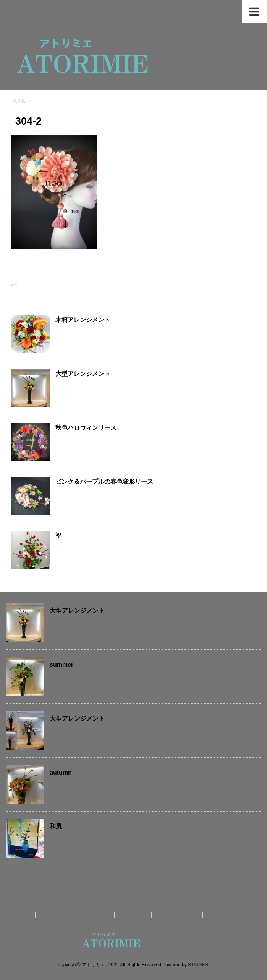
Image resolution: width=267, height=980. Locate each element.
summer (61, 664)
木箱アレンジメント (82, 319)
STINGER (198, 964)
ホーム (24, 915)
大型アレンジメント (82, 373)
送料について (133, 915)
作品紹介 (101, 915)
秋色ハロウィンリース (86, 427)
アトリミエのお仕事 (61, 915)
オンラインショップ (228, 915)
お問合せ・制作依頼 (178, 915)
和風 (56, 826)
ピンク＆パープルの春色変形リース (104, 481)
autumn (61, 772)
